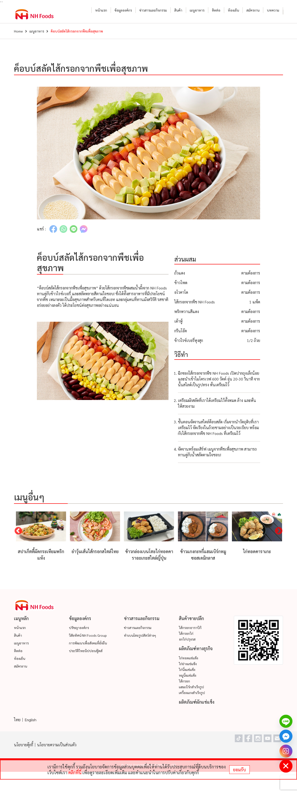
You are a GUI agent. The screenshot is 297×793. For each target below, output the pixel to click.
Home (18, 31)
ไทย (17, 719)
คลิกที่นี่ (74, 772)
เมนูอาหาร (197, 10)
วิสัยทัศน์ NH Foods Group (88, 635)
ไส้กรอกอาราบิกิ (190, 627)
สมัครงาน (252, 10)
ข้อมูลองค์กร (123, 10)
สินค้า (178, 10)
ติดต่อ (216, 10)
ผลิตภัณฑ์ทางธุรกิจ (196, 648)
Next (278, 531)
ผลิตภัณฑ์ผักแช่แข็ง (196, 702)
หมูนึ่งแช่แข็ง (187, 675)
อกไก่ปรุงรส (187, 639)
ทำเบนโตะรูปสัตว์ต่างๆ (140, 635)
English (30, 719)
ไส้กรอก (184, 681)
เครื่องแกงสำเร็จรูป (192, 692)
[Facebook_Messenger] (285, 736)
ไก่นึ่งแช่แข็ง (187, 669)
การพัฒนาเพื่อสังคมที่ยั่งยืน (88, 643)
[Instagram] (285, 751)
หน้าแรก (101, 10)
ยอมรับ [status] (239, 769)
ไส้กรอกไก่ (186, 633)
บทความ (273, 10)
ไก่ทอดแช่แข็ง (188, 658)
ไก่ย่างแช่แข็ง (188, 664)
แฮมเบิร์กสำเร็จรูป (191, 687)
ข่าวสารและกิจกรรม (153, 10)
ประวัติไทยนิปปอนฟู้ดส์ (85, 651)
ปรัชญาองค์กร (79, 627)
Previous (18, 531)
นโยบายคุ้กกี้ (23, 744)
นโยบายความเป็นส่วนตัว (56, 744)
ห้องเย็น (233, 10)
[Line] (285, 721)
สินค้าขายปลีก (191, 618)
